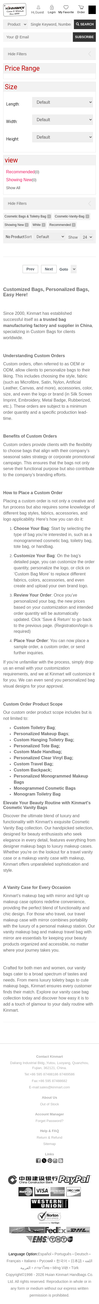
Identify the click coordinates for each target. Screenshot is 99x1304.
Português (63, 1254)
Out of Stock (49, 1104)
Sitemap (49, 1144)
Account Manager (49, 1114)
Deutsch (81, 1254)
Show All (13, 188)
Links (49, 1154)
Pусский (46, 1261)
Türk (75, 1268)
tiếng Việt (60, 1268)
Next (49, 269)
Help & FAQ (49, 1131)
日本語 (76, 1261)
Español (44, 1254)
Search (85, 24)
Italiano (30, 1261)
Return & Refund (49, 1137)
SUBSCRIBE (84, 37)
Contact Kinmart (49, 1056)
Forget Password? (50, 1121)
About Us (49, 1097)
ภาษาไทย (41, 1268)
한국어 (61, 1261)
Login (52, 12)
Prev (30, 269)
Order (81, 12)
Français (14, 1261)
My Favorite (66, 12)
